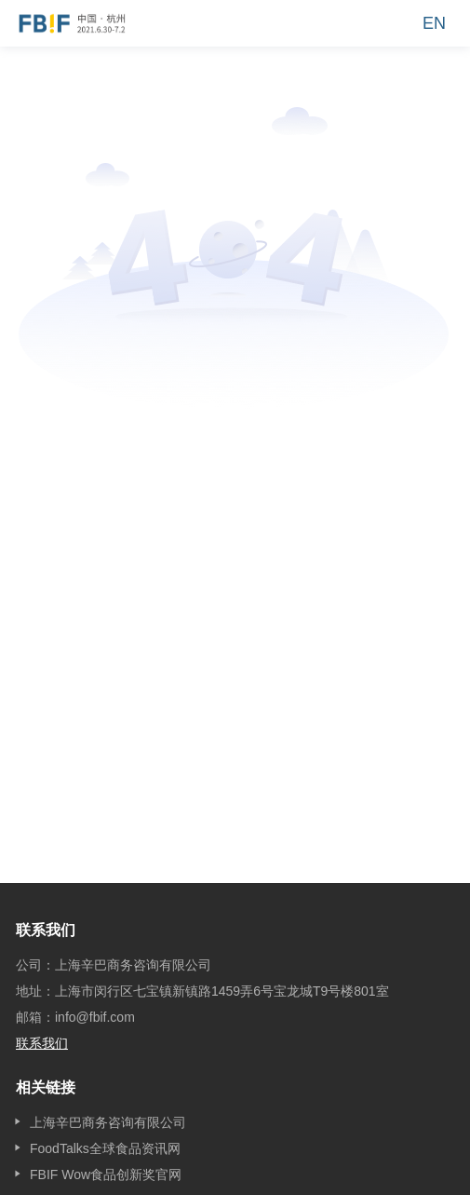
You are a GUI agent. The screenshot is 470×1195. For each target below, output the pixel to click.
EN (434, 23)
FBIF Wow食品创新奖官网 (105, 1174)
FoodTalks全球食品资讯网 (105, 1148)
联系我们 (42, 1043)
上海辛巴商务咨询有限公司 (108, 1122)
